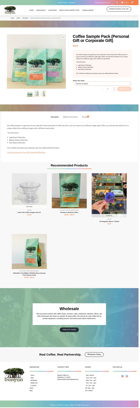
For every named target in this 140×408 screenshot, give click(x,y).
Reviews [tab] (85, 117)
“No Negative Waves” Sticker (109, 221)
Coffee (18, 18)
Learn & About (88, 10)
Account (126, 2)
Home (12, 18)
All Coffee (25, 18)
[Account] (122, 2)
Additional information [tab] (70, 117)
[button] (117, 2)
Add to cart (124, 89)
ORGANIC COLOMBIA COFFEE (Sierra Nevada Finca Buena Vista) (29, 274)
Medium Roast (75, 210)
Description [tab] (55, 117)
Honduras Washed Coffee (69, 212)
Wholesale (41, 10)
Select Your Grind (78, 80)
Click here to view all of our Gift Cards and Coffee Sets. (26, 152)
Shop (31, 10)
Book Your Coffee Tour (69, 10)
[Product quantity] (108, 89)
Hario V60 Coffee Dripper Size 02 (29, 212)
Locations (52, 10)
